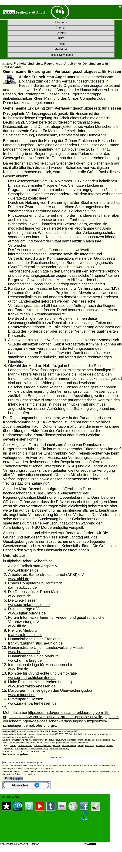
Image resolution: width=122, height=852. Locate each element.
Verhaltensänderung (59, 748)
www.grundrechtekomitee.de (32, 678)
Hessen (56, 745)
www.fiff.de (17, 626)
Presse (61, 43)
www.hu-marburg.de (25, 660)
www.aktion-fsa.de (23, 570)
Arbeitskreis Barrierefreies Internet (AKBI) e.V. (46, 575)
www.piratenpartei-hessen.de (32, 703)
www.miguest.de (21, 695)
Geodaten (8, 748)
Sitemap (34, 845)
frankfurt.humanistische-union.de (35, 643)
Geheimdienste (25, 745)
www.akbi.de (18, 579)
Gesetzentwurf (69, 745)
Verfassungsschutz (42, 745)
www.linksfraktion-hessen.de (32, 686)
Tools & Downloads (61, 54)
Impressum (6, 845)
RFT (61, 38)
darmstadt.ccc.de (22, 587)
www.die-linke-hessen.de (29, 605)
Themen (61, 27)
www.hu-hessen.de (24, 652)
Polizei (13, 745)
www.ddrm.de (19, 596)
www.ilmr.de (18, 669)
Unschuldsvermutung (38, 748)
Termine (61, 33)
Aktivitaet (100, 745)
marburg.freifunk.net (25, 635)
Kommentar (80, 760)
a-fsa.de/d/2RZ (71, 731)
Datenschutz (21, 845)
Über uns (61, 22)
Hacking (110, 745)
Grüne (81, 745)
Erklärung (89, 745)
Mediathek (60, 49)
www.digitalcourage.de (27, 613)
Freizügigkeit (21, 748)
